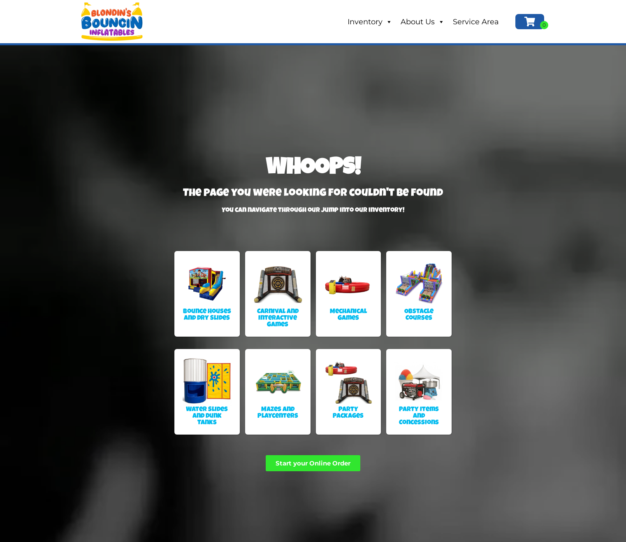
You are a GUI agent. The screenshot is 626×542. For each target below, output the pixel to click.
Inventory (370, 22)
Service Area (476, 21)
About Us (423, 22)
